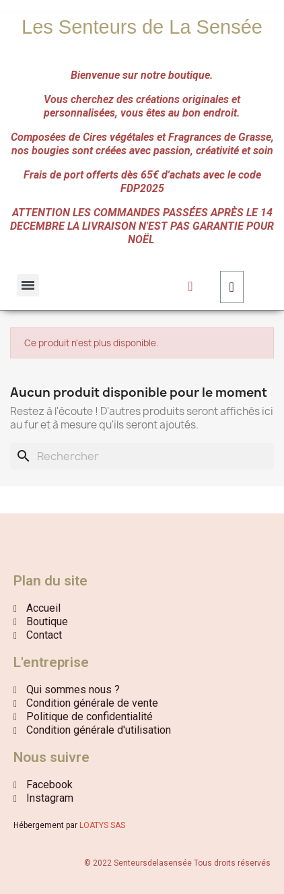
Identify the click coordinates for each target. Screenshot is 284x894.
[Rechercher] (142, 456)
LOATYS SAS (102, 825)
